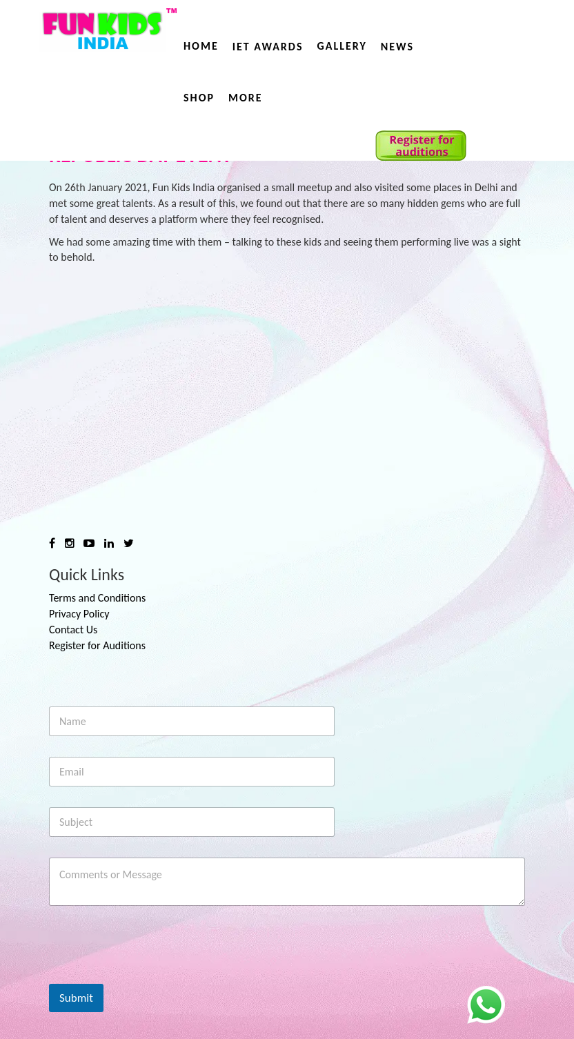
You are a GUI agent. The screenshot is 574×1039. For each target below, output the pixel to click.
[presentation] (154, 975)
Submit (76, 998)
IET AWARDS (268, 46)
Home (201, 45)
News (397, 46)
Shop (199, 97)
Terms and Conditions (97, 597)
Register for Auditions (97, 645)
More (245, 97)
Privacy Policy (79, 613)
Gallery (341, 45)
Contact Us (73, 629)
